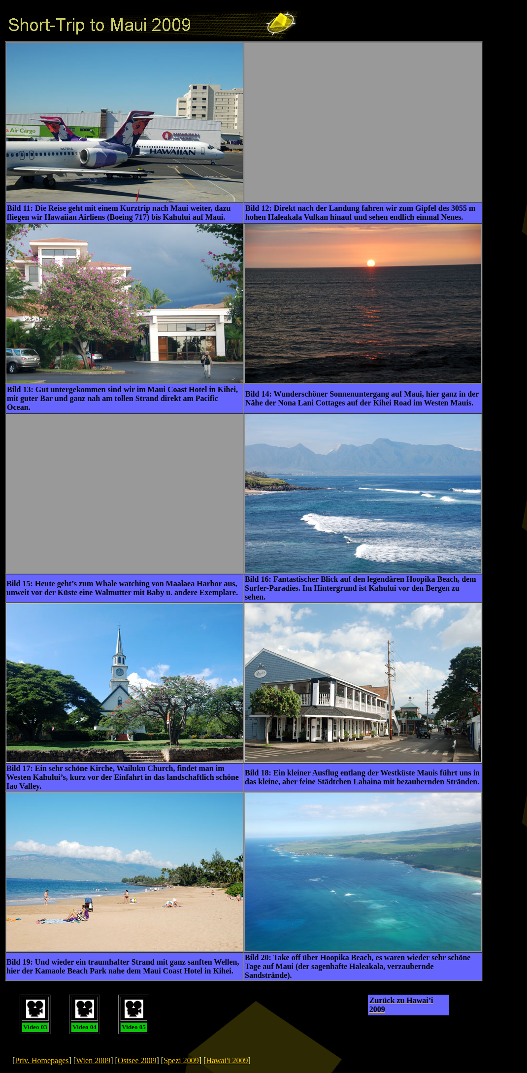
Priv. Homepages (41, 1060)
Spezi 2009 (181, 1060)
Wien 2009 (93, 1060)
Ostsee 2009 (137, 1060)
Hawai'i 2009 (227, 1060)
